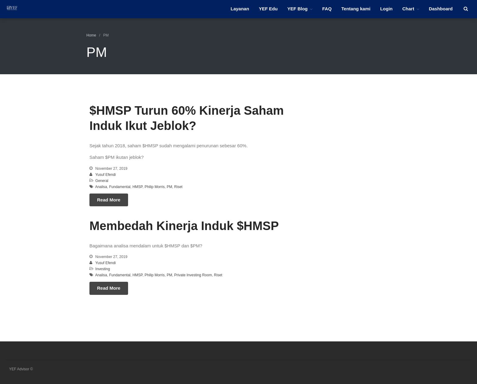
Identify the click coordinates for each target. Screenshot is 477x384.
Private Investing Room (193, 275)
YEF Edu (268, 8)
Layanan (240, 8)
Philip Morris (154, 187)
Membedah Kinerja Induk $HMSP (184, 225)
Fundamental (120, 187)
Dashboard (441, 8)
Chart (408, 8)
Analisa (101, 187)
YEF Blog (297, 8)
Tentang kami (356, 8)
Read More (108, 199)
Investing (102, 269)
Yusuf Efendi (105, 175)
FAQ (327, 8)
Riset (178, 187)
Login (386, 8)
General (101, 181)
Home (91, 35)
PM (169, 187)
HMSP (137, 187)
